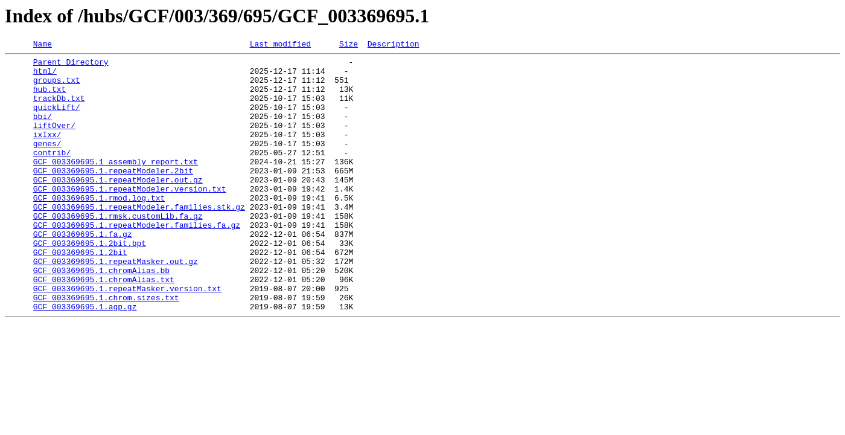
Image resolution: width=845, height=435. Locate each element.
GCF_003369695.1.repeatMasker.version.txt (127, 337)
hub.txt (49, 97)
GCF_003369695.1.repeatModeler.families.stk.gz (139, 239)
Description (393, 45)
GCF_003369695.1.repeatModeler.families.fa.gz (136, 261)
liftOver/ (54, 141)
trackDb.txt (59, 108)
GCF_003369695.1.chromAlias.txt (103, 326)
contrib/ (52, 174)
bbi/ (42, 130)
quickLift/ (56, 119)
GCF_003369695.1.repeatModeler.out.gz (118, 206)
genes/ (47, 163)
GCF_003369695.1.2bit (80, 293)
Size (348, 45)
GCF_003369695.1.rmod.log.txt (99, 228)
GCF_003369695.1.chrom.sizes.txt (106, 348)
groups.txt (56, 87)
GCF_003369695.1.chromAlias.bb (101, 315)
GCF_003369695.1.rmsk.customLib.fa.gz (118, 250)
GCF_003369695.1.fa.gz (82, 271)
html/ (45, 76)
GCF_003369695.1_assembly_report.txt (115, 184)
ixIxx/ (47, 152)
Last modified (280, 45)
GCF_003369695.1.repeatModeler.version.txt (129, 217)
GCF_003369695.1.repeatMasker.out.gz (115, 304)
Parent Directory (71, 65)
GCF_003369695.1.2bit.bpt (89, 282)
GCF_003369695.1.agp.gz (85, 358)
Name (42, 45)
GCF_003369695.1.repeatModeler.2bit (113, 195)
